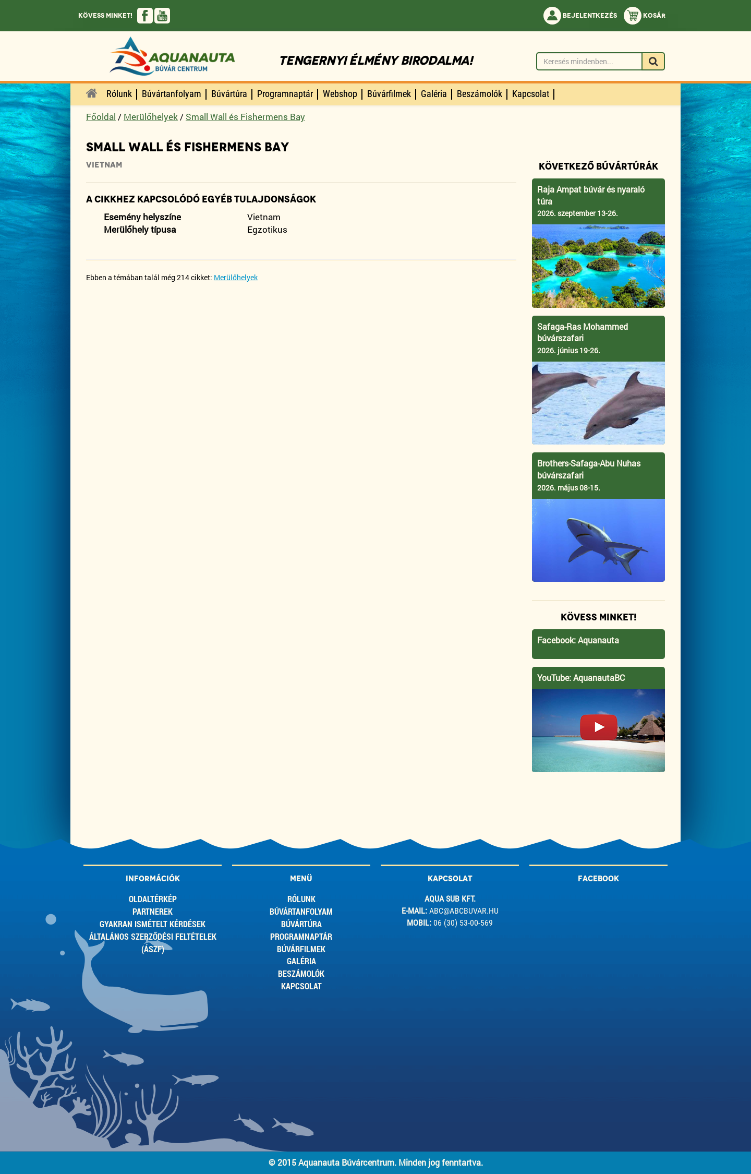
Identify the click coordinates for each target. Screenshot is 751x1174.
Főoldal (101, 117)
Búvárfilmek (301, 948)
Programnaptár (301, 936)
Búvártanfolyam (301, 911)
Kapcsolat (301, 985)
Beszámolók (301, 973)
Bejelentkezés (580, 15)
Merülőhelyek (151, 117)
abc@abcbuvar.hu (464, 911)
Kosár (644, 15)
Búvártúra (301, 923)
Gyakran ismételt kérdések (152, 923)
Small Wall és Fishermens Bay (245, 117)
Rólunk (301, 898)
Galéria (301, 960)
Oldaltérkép (153, 898)
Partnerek (152, 911)
